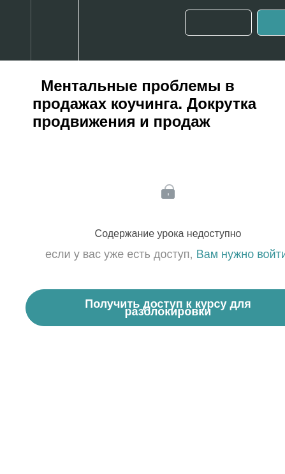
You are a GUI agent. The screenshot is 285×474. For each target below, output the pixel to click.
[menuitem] (54, 30)
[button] (15, 30)
